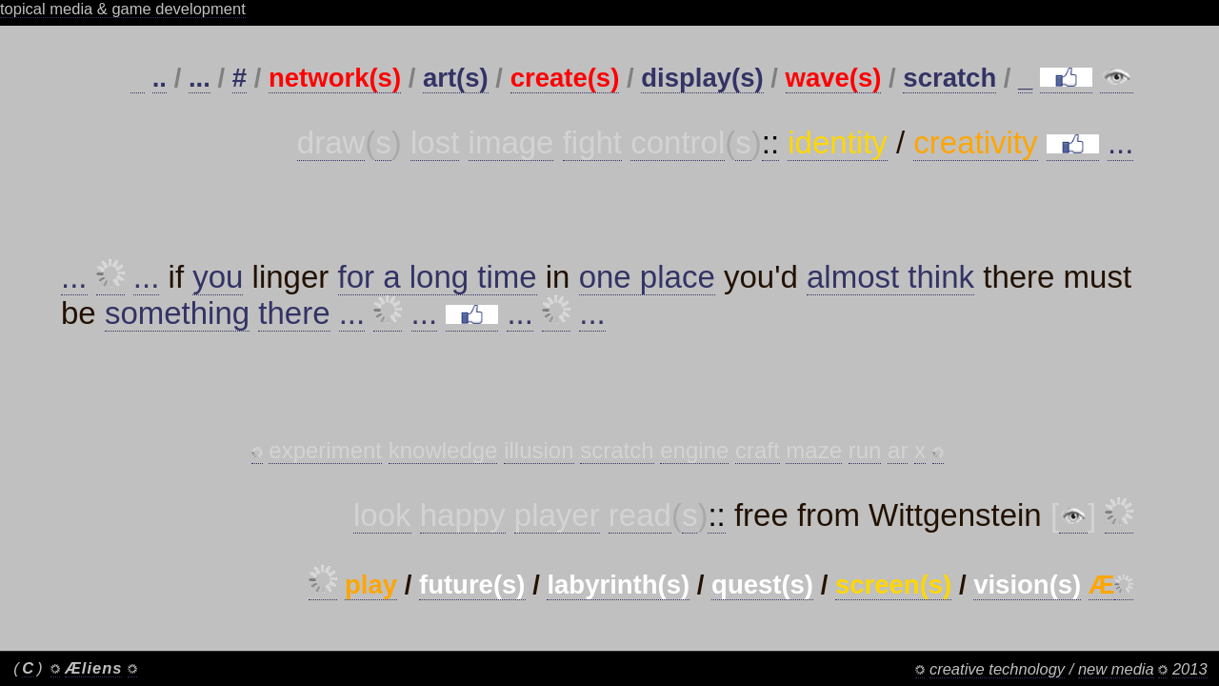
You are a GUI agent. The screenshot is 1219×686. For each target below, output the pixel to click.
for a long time (437, 284)
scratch (949, 77)
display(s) (702, 77)
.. (159, 77)
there (294, 320)
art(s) (456, 77)
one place (647, 284)
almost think (890, 284)
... (199, 77)
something (177, 320)
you (217, 284)
